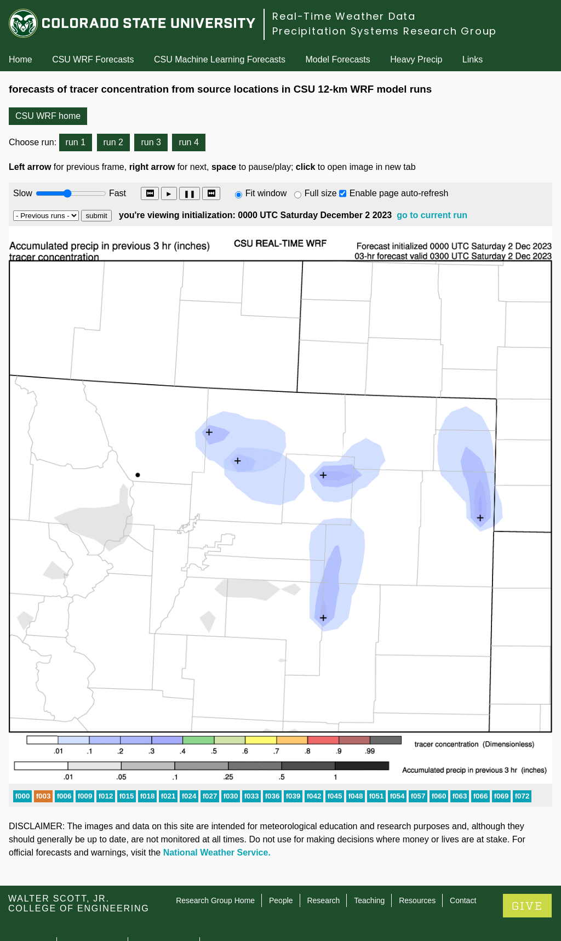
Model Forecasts (338, 59)
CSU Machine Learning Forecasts (219, 59)
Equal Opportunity (92, 897)
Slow (22, 193)
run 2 (113, 142)
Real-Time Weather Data (344, 16)
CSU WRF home (48, 116)
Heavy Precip (416, 59)
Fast (116, 193)
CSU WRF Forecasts (93, 59)
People (281, 853)
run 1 (75, 142)
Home (20, 59)
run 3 (151, 142)
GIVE (527, 859)
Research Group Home (215, 853)
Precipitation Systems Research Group (384, 31)
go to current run (432, 215)
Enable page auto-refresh (399, 193)
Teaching (369, 853)
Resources (417, 853)
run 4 (188, 142)
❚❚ (190, 194)
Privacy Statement (164, 897)
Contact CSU (29, 897)
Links (472, 59)
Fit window (266, 193)
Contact (463, 853)
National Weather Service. (217, 805)
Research (323, 853)
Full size (321, 193)
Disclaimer (30, 909)
